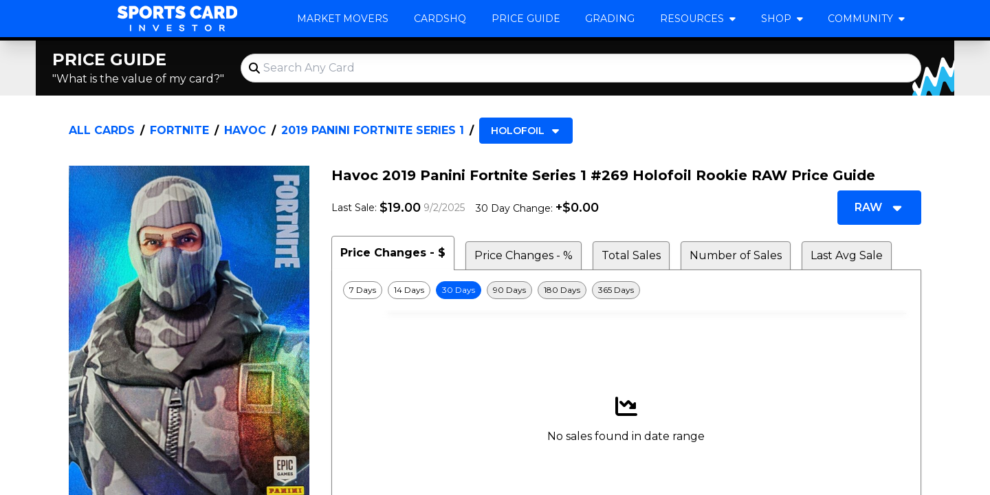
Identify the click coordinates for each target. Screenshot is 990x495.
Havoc (245, 130)
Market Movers (342, 18)
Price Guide (526, 18)
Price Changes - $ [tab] (393, 252)
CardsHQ (440, 18)
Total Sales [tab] (631, 255)
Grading (610, 18)
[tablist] (626, 253)
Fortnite (179, 130)
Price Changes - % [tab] (523, 255)
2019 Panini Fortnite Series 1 (372, 130)
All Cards (102, 130)
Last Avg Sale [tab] (847, 255)
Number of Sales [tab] (736, 255)
